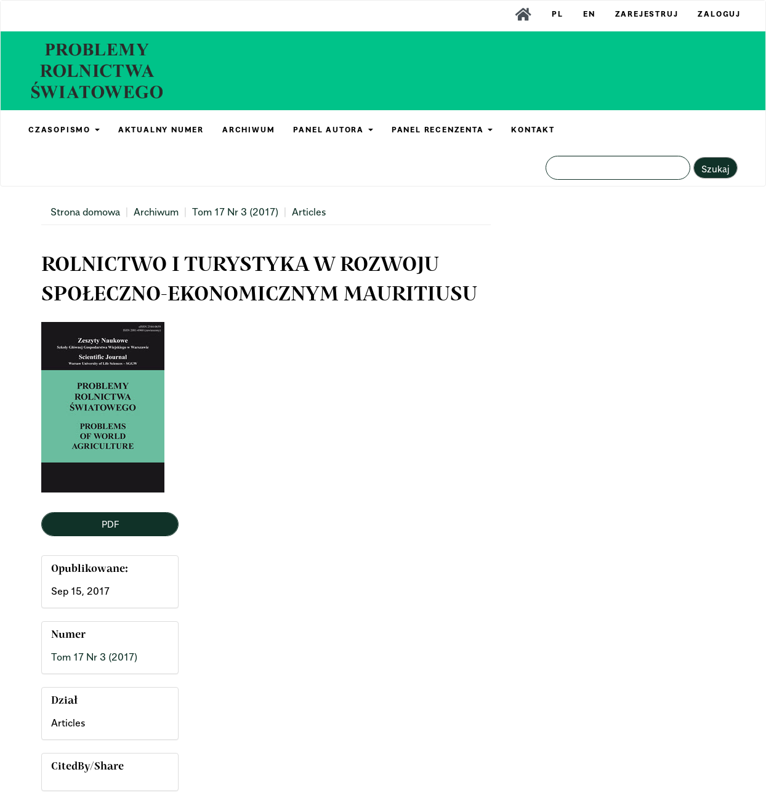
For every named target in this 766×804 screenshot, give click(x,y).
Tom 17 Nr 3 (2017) (235, 212)
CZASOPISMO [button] (64, 129)
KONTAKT (533, 129)
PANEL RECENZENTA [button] (442, 129)
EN (589, 13)
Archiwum (156, 212)
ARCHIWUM (248, 129)
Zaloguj (719, 13)
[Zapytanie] (618, 168)
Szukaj (715, 168)
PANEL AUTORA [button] (333, 129)
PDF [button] (110, 523)
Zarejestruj (647, 13)
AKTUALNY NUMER (161, 129)
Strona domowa (85, 212)
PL (557, 13)
